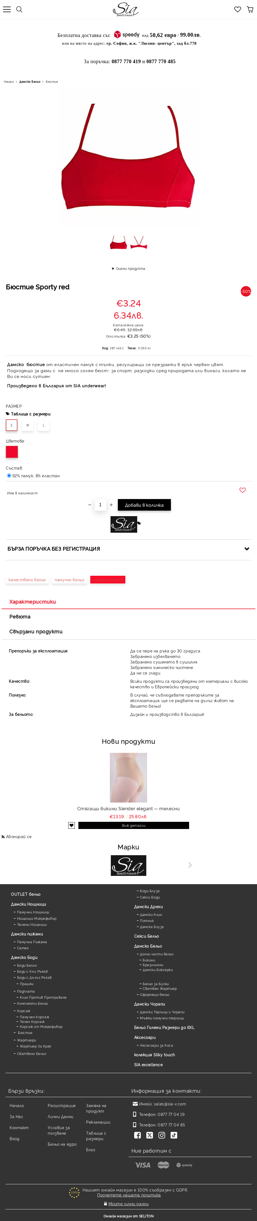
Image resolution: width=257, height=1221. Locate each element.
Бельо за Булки (156, 983)
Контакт (19, 1127)
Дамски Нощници (28, 904)
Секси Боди (150, 897)
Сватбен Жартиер (160, 988)
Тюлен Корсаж (32, 1021)
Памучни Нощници (33, 912)
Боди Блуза (150, 890)
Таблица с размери (31, 413)
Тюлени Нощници (32, 924)
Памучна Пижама (32, 941)
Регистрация (61, 1105)
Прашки (27, 983)
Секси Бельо (146, 936)
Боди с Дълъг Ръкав (34, 977)
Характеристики (32, 601)
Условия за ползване (59, 1130)
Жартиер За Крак (35, 1046)
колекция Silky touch (154, 1054)
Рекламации (98, 1121)
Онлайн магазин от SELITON (129, 1216)
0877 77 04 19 (171, 1114)
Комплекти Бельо (32, 1003)
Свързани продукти (36, 631)
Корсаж (23, 1010)
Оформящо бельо (154, 994)
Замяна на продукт (96, 1108)
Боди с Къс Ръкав (32, 971)
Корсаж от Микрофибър (41, 1026)
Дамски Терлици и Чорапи (162, 1011)
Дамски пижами (27, 933)
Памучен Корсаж (34, 1016)
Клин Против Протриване (43, 997)
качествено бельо (27, 579)
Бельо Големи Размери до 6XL (164, 1027)
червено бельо (107, 579)
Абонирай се (19, 836)
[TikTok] (175, 1135)
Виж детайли (133, 825)
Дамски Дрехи (148, 906)
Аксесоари (145, 1037)
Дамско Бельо (29, 81)
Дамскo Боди (24, 957)
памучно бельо (69, 579)
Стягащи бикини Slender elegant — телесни (128, 808)
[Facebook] (138, 1135)
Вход (14, 1138)
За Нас (16, 1116)
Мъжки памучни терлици (162, 1017)
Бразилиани (153, 964)
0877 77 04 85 (171, 1124)
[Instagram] (162, 1135)
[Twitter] (150, 1135)
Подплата (26, 991)
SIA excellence (148, 1064)
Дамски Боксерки (158, 969)
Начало (9, 81)
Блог (90, 1149)
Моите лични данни (128, 1203)
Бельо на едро (62, 1144)
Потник (147, 920)
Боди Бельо (27, 965)
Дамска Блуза (152, 926)
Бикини (149, 960)
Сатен (23, 947)
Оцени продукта (130, 268)
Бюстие (52, 81)
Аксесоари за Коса (156, 1045)
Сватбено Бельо (31, 1053)
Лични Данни (60, 1116)
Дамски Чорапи (149, 1003)
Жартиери (26, 1040)
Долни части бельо (157, 953)
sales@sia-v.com (170, 1103)
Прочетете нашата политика (129, 1194)
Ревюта (19, 616)
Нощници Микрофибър (37, 918)
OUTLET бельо (26, 894)
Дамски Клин (151, 914)
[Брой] (100, 505)
